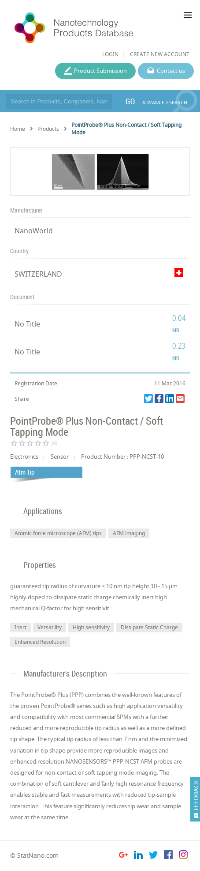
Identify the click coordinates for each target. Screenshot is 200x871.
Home (17, 129)
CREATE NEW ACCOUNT (159, 54)
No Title (27, 324)
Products (48, 129)
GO (130, 101)
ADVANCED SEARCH (164, 102)
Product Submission (100, 71)
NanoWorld (34, 231)
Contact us (171, 71)
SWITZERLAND (38, 274)
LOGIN (110, 54)
